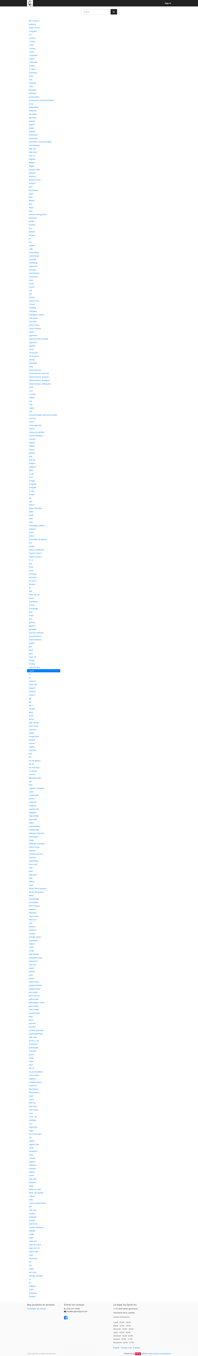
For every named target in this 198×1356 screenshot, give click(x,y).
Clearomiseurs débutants (40, 383)
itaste (31, 719)
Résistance (34, 1089)
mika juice (33, 874)
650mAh (32, 83)
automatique (34, 145)
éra (30, 542)
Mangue (32, 812)
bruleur (32, 235)
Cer (30, 294)
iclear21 (32, 688)
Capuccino (33, 266)
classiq (32, 359)
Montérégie (34, 899)
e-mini (31, 491)
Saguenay (33, 1127)
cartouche (33, 276)
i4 (29, 677)
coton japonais (35, 425)
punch (31, 1054)
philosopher (34, 999)
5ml (30, 79)
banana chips (34, 169)
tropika (32, 1213)
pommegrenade (36, 1033)
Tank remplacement (37, 1203)
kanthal (32, 740)
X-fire (31, 1289)
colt (30, 411)
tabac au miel (35, 1189)
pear (31, 975)
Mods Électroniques (37, 888)
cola (30, 404)
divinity (32, 453)
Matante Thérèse (36, 833)
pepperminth (34, 988)
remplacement (35, 1082)
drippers (32, 466)
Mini (30, 878)
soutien (32, 1158)
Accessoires (34, 97)
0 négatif (33, 31)
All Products (34, 20)
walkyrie (32, 1286)
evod (31, 570)
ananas (32, 121)
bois (31, 211)
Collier (31, 408)
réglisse (32, 1078)
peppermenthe (35, 985)
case (31, 280)
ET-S (31, 560)
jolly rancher (34, 722)
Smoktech (33, 1151)
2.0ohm (32, 65)
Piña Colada (34, 1009)
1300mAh (33, 55)
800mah (32, 90)
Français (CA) (126, 1347)
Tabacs (32, 1196)
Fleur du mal (34, 594)
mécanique (33, 836)
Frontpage (33, 608)
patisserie (33, 961)
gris (30, 646)
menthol (32, 857)
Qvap (31, 1058)
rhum (31, 1096)
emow (31, 536)
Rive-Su (32, 1102)
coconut (32, 394)
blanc (31, 193)
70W (31, 86)
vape (31, 1237)
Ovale (31, 950)
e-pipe (32, 494)
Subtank (32, 1182)
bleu (31, 197)
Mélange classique (37, 843)
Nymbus (32, 930)
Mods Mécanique (36, 892)
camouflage (34, 252)
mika (31, 871)
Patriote (32, 964)
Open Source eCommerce (159, 1353)
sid (30, 1137)
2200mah (33, 72)
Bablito (32, 162)
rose (31, 1113)
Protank (32, 1051)
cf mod (32, 304)
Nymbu (32, 926)
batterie (32, 176)
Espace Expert (35, 556)
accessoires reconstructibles (41, 100)
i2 (29, 674)
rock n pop (33, 1109)
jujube (31, 733)
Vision (31, 1268)
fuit (30, 618)
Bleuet (32, 200)
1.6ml (31, 45)
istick (31, 715)
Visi (30, 1265)
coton (31, 421)
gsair (31, 650)
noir (30, 923)
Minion (31, 881)
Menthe (32, 850)
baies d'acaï (34, 27)
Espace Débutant (36, 549)
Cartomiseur (34, 273)
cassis (31, 283)
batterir (32, 183)
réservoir (33, 1085)
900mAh (32, 93)
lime (30, 785)
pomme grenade (36, 1030)
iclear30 (32, 691)
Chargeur (33, 311)
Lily (30, 781)
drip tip (32, 460)
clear (31, 366)
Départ (32, 446)
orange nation (35, 937)
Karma (32, 743)
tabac (31, 1186)
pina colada (34, 1006)
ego (30, 501)
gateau (32, 622)
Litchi (31, 791)
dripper (32, 463)
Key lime (32, 750)
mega (31, 840)
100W (31, 52)
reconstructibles (36, 1071)
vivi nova (32, 1272)
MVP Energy (34, 905)
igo (30, 698)
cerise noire (34, 301)
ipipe (31, 712)
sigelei (31, 1141)
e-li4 (31, 477)
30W (31, 76)
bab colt (32, 148)
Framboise (33, 601)
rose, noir (33, 1116)
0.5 (30, 34)
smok (31, 1147)
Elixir (31, 518)
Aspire (31, 128)
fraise (31, 598)
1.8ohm (32, 48)
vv (30, 1279)
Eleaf (31, 515)
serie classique (35, 1134)
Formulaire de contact (36, 1308)
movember (34, 902)
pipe (31, 1016)
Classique (33, 363)
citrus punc (33, 352)
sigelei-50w (34, 1144)
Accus (31, 103)
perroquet (33, 992)
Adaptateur (34, 107)
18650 (32, 58)
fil (29, 587)
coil (30, 401)
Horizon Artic (34, 667)
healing (32, 663)
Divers (32, 449)
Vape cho (33, 1241)
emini (31, 532)
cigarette (33, 342)
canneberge (34, 256)
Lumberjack (34, 795)
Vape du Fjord (35, 1244)
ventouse (33, 1258)
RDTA (31, 1068)
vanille (31, 1234)
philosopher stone (37, 1002)
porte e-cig (34, 1040)
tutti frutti (33, 1223)
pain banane (34, 954)
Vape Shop (33, 1251)
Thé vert (32, 1210)
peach (31, 968)
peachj (32, 971)
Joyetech (32, 729)
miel (30, 867)
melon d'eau (34, 847)
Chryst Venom (35, 328)
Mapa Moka (34, 816)
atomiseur (33, 135)
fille (30, 591)
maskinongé (34, 829)
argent (32, 124)
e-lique (32, 480)
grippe (32, 643)
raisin (31, 1061)
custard (32, 439)
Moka (31, 895)
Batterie (32, 24)
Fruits (31, 615)
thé (30, 1206)
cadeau (32, 245)
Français (136, 1347)
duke (31, 470)
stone (31, 1175)
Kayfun (32, 746)
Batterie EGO (35, 180)
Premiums (33, 1044)
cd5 (30, 290)
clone (31, 387)
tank (31, 1199)
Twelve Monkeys (36, 1227)
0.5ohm (32, 38)
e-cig (31, 473)
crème (31, 428)
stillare (32, 1172)
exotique (33, 574)
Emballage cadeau (37, 525)
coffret (32, 397)
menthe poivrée (36, 854)
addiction (33, 110)
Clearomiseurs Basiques (39, 380)
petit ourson (34, 995)
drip (30, 456)
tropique (32, 1217)
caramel (32, 269)
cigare (31, 332)
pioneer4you (34, 1013)
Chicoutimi (33, 318)
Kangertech (34, 736)
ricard (31, 1099)
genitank (32, 629)
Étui (30, 563)
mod (31, 885)
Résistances (34, 1092)
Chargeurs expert (36, 314)
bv (30, 238)
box (30, 228)
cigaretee (33, 335)
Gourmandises (35, 639)
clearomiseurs (35, 370)
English (116, 1347)
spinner (32, 1161)
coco (31, 390)
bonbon (32, 224)
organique (33, 940)
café (31, 249)
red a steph (34, 1075)
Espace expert (35, 553)
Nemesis (33, 912)
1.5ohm (32, 41)
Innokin (32, 708)
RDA (31, 1065)
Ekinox (31, 504)
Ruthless (32, 1120)
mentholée (33, 861)
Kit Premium (34, 767)
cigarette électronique (38, 338)
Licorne (32, 774)
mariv (31, 822)
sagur (31, 1130)
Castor (32, 287)
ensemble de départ (38, 539)
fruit (30, 612)
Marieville (33, 819)
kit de (31, 764)
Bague (31, 166)
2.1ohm (32, 69)
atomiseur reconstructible (40, 141)
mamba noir (34, 809)
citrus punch (34, 356)
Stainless (33, 1165)
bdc (30, 186)
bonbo (31, 221)
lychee (31, 798)
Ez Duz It (33, 581)
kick (30, 753)
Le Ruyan (33, 771)
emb (31, 522)
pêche (31, 978)
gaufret (32, 625)
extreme (32, 577)
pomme (32, 1026)
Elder (31, 511)
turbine (32, 1220)
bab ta (31, 155)
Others (32, 943)
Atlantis (32, 131)
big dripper (34, 190)
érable (31, 546)
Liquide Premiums (36, 788)
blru (30, 204)
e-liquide (32, 484)
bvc (30, 242)
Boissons (33, 217)
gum (31, 653)
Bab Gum (33, 152)
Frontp (32, 605)
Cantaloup (33, 262)
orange (32, 933)
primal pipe (34, 1047)
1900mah (33, 62)
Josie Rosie (34, 726)
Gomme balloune (36, 632)
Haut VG (32, 657)
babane (32, 159)
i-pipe (31, 670)
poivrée (32, 1023)
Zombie (32, 1296)
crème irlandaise (36, 435)
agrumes (33, 117)
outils (31, 947)
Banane (32, 173)
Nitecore (32, 919)
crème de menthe (36, 432)
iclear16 (32, 681)
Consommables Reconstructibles (43, 415)
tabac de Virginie (36, 1192)
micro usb (33, 864)
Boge (31, 207)
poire (31, 1020)
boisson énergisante (38, 214)
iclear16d (33, 684)
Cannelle (32, 259)
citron (31, 349)
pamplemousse (35, 957)
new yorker (34, 916)
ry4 (30, 1123)
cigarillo (32, 345)
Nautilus (32, 909)
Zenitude (33, 1293)
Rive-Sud (33, 1106)
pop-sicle (33, 1037)
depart (32, 442)
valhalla (32, 1230)
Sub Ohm (33, 1179)
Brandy (32, 231)
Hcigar (32, 660)
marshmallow (34, 826)
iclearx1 (32, 695)
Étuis (31, 567)
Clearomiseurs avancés (39, 373)
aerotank (33, 114)
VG (30, 1262)
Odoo (138, 1354)
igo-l (31, 705)
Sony (31, 1154)
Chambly (32, 307)
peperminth (34, 982)
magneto (33, 802)
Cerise (31, 297)
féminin (32, 584)
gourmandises (35, 636)
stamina (32, 1168)
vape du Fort (34, 1248)
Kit (30, 757)
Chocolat (32, 321)
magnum (32, 805)
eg (30, 498)
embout (32, 529)
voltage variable (36, 1275)
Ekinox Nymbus (35, 508)
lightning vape (35, 778)
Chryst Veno (34, 325)
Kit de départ (35, 760)
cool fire (32, 418)
